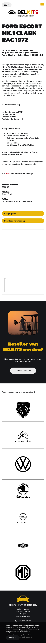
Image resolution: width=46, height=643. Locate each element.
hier (8, 173)
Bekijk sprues (10, 213)
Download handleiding (14, 220)
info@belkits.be (24, 620)
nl (5, 5)
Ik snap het (13, 637)
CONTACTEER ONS (23, 370)
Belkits (23, 598)
